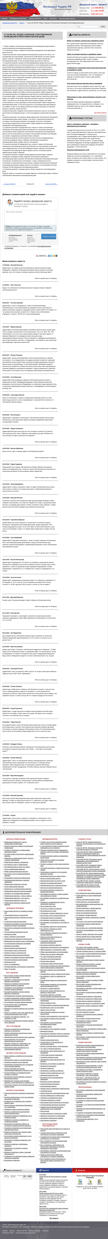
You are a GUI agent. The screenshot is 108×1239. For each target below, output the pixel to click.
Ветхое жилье (44, 1111)
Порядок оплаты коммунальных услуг (52, 1073)
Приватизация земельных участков (15, 884)
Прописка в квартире (47, 1068)
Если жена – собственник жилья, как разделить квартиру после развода (88, 1078)
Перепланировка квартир (48, 1086)
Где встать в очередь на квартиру (51, 908)
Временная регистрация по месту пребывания (19, 941)
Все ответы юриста (100, 112)
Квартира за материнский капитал (51, 883)
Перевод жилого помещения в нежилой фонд (55, 1088)
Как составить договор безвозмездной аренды (91, 953)
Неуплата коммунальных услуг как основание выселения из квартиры (19, 1098)
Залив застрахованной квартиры (86, 913)
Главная (4, 18)
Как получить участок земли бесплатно (52, 915)
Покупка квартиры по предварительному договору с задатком (17, 1073)
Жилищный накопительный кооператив (17, 955)
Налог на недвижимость (12, 964)
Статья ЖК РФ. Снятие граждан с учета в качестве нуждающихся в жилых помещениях (91, 870)
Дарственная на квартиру (48, 1120)
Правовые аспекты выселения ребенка (16, 1109)
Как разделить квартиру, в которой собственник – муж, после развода (87, 1074)
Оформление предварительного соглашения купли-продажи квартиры (18, 1065)
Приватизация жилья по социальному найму (90, 1003)
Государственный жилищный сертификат (17, 943)
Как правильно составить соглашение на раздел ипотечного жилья (89, 1070)
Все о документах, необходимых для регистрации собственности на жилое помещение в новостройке (52, 1146)
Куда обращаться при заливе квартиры (88, 893)
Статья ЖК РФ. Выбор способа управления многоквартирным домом (88, 885)
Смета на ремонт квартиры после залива (89, 934)
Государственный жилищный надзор (16, 932)
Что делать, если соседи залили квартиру (89, 921)
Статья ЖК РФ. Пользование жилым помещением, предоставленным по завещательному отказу (89, 861)
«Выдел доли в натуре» (48, 1010)
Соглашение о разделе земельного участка (54, 913)
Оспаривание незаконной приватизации (17, 878)
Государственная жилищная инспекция (53, 1105)
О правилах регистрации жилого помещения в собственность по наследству (55, 1137)
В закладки (54, 1)
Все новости (54, 1218)
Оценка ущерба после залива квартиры (89, 936)
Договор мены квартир (47, 961)
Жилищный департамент (48, 1066)
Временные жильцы (46, 1031)
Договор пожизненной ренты (49, 1040)
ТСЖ (45, 18)
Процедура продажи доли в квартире (16, 1062)
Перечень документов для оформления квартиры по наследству (17, 1030)
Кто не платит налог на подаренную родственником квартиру (15, 1005)
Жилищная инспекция (18, 18)
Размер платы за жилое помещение (52, 954)
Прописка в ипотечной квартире (50, 959)
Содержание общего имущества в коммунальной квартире (51, 942)
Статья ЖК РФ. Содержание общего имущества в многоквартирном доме (89, 866)
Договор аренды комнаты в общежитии (88, 996)
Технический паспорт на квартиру (51, 918)
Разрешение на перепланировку (86, 1098)
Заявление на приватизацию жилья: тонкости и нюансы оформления (19, 859)
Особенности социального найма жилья (89, 999)
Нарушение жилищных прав (49, 1075)
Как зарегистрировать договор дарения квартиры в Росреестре (17, 992)
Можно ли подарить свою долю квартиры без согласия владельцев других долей (18, 1013)
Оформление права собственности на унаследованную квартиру (16, 1048)
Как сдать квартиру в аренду (85, 1012)
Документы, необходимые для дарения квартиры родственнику (17, 980)
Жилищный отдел (10, 962)
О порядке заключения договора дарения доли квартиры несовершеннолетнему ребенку (19, 999)
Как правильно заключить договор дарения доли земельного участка (54, 895)
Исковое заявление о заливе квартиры (88, 908)
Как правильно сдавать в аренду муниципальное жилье (86, 1021)
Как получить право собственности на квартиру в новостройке (52, 991)
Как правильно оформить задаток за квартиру (55, 1033)
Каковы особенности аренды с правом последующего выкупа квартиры (88, 965)
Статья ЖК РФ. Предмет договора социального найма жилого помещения (89, 881)
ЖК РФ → (51, 184)
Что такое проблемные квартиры (50, 956)
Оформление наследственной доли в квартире (19, 1037)
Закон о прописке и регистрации (14, 936)
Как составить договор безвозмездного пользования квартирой (88, 985)
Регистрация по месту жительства (15, 950)
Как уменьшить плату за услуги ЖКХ (52, 1007)
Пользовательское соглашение (26, 1233)
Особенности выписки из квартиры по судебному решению (16, 1120)
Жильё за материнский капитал (50, 878)
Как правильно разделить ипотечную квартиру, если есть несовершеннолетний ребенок (91, 1058)
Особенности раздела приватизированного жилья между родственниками (90, 1046)
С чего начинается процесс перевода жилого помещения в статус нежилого (54, 847)
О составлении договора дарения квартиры (18, 1002)
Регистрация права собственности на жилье (54, 1102)
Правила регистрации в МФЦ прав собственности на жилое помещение (52, 1155)
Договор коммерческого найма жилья (52, 1095)
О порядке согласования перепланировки (89, 1113)
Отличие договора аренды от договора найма (91, 951)
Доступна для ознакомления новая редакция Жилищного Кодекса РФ (53, 1209)
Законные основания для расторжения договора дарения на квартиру (16, 984)
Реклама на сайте (8, 1233)
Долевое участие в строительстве (15, 953)
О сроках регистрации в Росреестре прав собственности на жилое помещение (53, 1133)
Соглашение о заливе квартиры (86, 915)
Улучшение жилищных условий (50, 1100)
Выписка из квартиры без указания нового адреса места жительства (17, 1133)
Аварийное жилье (46, 1027)
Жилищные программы (11, 946)
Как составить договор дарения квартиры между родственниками (17, 976)
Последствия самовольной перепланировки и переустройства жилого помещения (55, 966)
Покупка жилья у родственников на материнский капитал (51, 1043)
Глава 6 (21, 23)
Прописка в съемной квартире (50, 988)
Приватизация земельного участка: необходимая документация (15, 843)
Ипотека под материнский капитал (51, 888)
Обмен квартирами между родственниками (54, 952)
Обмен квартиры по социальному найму (53, 950)
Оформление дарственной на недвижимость (54, 947)
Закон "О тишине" (10, 969)
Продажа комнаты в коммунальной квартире (54, 1005)
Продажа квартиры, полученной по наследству (19, 967)
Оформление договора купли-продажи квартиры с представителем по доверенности (19, 1081)
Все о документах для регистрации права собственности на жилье (53, 1141)
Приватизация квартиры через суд (15, 900)
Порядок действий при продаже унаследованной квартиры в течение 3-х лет (18, 1069)
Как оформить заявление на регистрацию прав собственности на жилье (55, 1151)
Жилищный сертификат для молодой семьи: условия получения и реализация (18, 924)
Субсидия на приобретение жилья (51, 1098)
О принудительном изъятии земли (15, 921)
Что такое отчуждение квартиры (50, 1048)
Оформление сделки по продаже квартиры (18, 1060)
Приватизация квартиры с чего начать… (17, 898)
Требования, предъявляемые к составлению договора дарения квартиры (18, 988)
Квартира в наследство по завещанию (52, 1116)
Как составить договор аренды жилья (88, 1018)
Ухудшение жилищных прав (49, 1057)
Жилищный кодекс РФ (9, 23)
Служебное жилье (46, 1091)
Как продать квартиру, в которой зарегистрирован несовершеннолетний (53, 995)
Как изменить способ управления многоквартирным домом (51, 1023)
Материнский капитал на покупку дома (52, 881)
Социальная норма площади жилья (51, 963)
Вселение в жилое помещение (50, 1081)
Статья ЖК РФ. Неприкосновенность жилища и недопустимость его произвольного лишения (91, 843)
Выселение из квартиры (12, 1160)
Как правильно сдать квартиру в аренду (53, 1029)
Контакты (53, 18)
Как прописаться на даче (48, 911)
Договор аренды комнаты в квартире (88, 1010)
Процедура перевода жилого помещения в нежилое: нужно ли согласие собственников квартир (54, 851)
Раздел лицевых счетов (47, 1003)
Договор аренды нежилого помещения (88, 1001)
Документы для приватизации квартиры (17, 893)
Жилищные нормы (10, 934)
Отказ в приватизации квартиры (14, 869)
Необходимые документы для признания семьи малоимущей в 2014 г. (53, 985)
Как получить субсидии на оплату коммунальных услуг (51, 929)
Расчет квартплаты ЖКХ (48, 906)
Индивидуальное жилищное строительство (18, 939)
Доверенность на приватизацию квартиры (17, 889)
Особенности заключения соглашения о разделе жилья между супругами (89, 1050)
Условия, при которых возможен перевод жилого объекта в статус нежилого (53, 843)
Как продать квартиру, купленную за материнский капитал (51, 891)
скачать (80, 1183)
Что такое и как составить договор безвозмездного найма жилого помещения (90, 948)
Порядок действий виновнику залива (88, 899)
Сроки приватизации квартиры (14, 886)
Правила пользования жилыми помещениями (19, 957)
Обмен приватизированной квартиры (16, 871)
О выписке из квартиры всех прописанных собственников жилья (17, 1129)
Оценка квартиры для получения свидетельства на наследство (14, 1040)
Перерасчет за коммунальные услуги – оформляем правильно (52, 903)
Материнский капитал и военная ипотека (53, 885)
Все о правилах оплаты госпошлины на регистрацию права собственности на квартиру (53, 1160)
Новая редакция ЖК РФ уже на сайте (51, 1193)
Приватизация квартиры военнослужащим (18, 891)
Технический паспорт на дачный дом (16, 915)
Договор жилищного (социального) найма (53, 1113)
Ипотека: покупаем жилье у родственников (54, 1046)
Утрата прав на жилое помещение (51, 1055)
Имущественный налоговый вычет (15, 948)
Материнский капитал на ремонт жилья (53, 876)
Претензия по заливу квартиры (86, 910)
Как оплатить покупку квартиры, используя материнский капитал (18, 1077)
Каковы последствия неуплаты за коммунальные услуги (51, 938)
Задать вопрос (49, 236)
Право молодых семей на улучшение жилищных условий (52, 861)
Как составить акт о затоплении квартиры (89, 928)
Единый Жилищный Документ (50, 1084)
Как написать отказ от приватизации (16, 864)
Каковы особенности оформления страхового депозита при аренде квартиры (91, 973)
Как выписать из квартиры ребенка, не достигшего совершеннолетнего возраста (17, 1124)
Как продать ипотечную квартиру (50, 945)
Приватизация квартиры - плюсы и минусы (18, 896)
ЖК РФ (8, 184)
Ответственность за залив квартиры (87, 902)
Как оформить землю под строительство (53, 926)
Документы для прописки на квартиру (52, 1064)
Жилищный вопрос (34, 1231)
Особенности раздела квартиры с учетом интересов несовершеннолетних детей (89, 1066)
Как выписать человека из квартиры (51, 1070)
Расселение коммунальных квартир (51, 1118)
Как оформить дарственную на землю (52, 920)
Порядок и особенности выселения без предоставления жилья (16, 1112)
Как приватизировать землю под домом (17, 867)
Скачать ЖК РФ (35, 18)
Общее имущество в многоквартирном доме (54, 1093)
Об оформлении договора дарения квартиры (18, 996)
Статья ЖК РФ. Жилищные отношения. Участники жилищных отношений (89, 848)
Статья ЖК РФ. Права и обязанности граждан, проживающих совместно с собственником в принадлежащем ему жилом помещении (91, 854)
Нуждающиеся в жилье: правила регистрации (55, 974)
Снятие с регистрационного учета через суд (54, 1016)
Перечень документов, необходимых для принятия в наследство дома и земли (17, 1044)
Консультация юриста (67, 18)
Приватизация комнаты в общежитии (16, 862)
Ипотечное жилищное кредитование (16, 960)
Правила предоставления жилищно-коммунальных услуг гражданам (52, 1108)
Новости (12, 1231)
